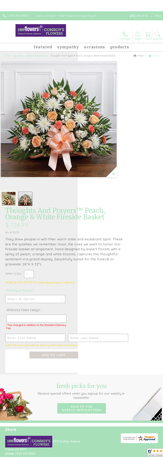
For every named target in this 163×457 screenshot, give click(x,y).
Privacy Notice (33, 449)
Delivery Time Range (100, 185)
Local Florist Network (58, 449)
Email (153, 55)
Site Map (80, 449)
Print (139, 55)
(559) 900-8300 (19, 15)
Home (7, 55)
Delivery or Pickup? (97, 166)
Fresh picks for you (81, 273)
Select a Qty (91, 149)
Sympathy (18, 55)
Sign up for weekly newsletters (82, 290)
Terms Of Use (13, 449)
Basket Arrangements (37, 55)
